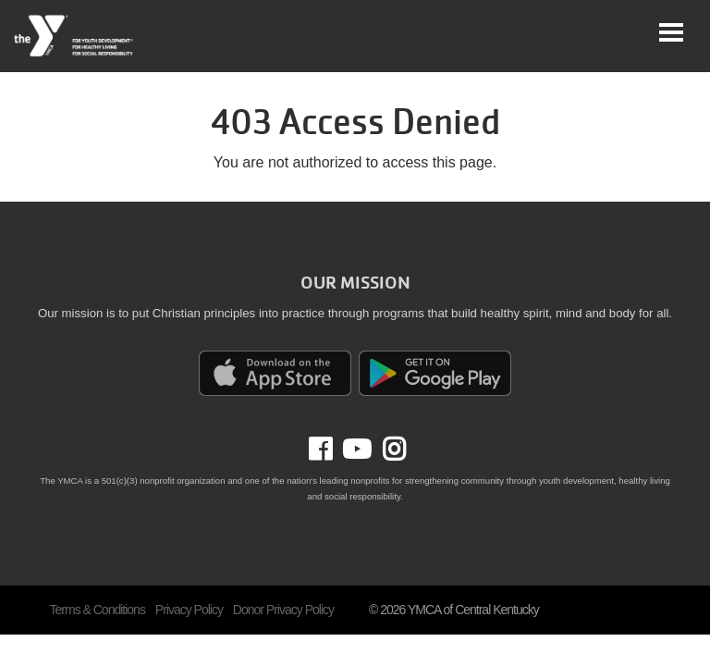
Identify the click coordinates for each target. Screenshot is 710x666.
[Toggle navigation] (671, 32)
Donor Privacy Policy (283, 609)
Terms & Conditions (97, 609)
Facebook (333, 449)
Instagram (388, 449)
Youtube (355, 449)
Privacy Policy (189, 609)
